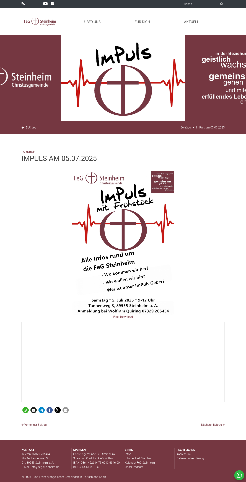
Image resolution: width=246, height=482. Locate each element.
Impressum (184, 454)
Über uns (92, 22)
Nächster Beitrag (213, 424)
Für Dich (142, 22)
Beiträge (29, 127)
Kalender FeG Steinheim (140, 462)
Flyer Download (123, 316)
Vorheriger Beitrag (34, 424)
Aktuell (191, 22)
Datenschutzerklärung (190, 458)
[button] (25, 410)
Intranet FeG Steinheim (139, 458)
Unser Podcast (134, 467)
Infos (128, 454)
